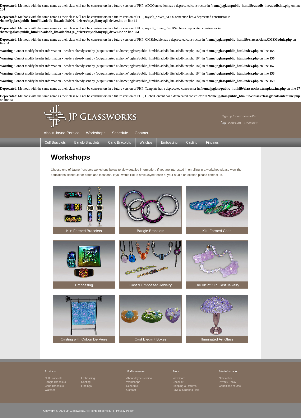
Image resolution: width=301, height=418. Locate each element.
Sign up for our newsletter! (239, 116)
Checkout (250, 123)
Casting (191, 142)
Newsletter (225, 378)
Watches (146, 142)
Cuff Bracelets (55, 142)
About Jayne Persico (61, 133)
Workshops (95, 133)
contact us (215, 175)
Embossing (169, 142)
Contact (141, 133)
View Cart (234, 123)
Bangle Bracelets (86, 142)
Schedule (120, 133)
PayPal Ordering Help (185, 389)
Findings (212, 142)
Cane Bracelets (119, 142)
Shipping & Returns (184, 385)
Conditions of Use (230, 385)
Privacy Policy (227, 381)
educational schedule (65, 175)
